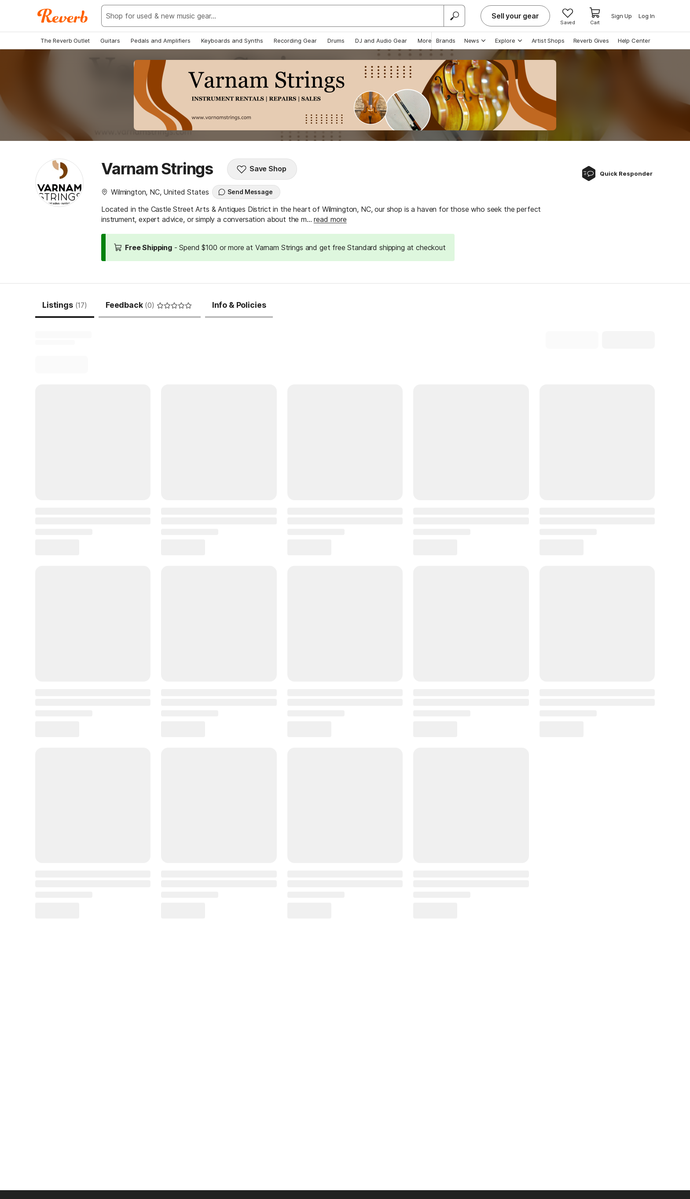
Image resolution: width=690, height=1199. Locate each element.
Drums (336, 40)
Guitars (110, 40)
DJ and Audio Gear (381, 40)
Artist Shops (548, 40)
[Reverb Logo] (62, 15)
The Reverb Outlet (65, 40)
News (475, 40)
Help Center (634, 40)
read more (330, 219)
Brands (445, 40)
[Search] (454, 15)
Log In (647, 15)
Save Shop (261, 169)
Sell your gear (515, 15)
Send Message (245, 192)
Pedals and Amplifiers (161, 40)
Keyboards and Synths (232, 40)
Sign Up (621, 15)
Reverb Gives (591, 40)
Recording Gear (295, 40)
